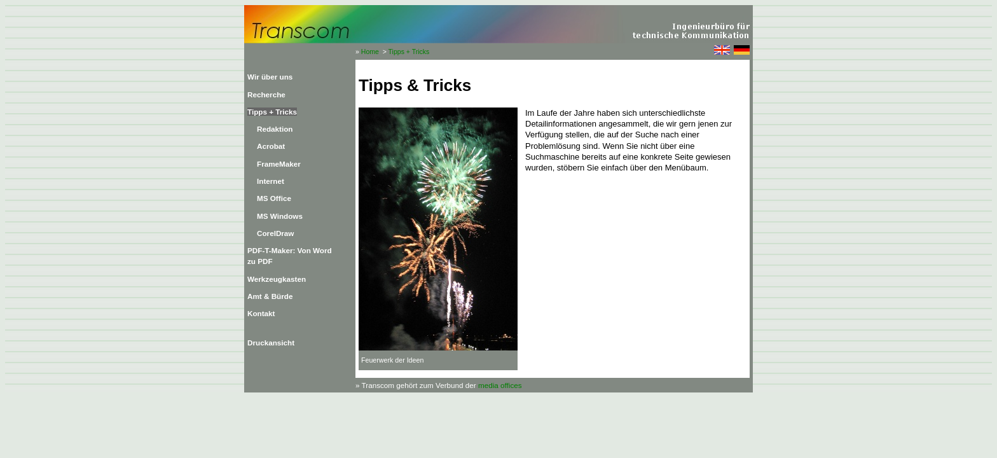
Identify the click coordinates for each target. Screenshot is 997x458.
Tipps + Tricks (409, 51)
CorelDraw (275, 233)
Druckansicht (270, 342)
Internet (270, 181)
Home (370, 51)
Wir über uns (269, 77)
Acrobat (271, 146)
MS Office (274, 198)
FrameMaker (279, 164)
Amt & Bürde (269, 296)
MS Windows (280, 216)
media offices (500, 385)
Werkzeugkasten (276, 279)
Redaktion (275, 129)
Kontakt (261, 313)
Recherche (266, 94)
